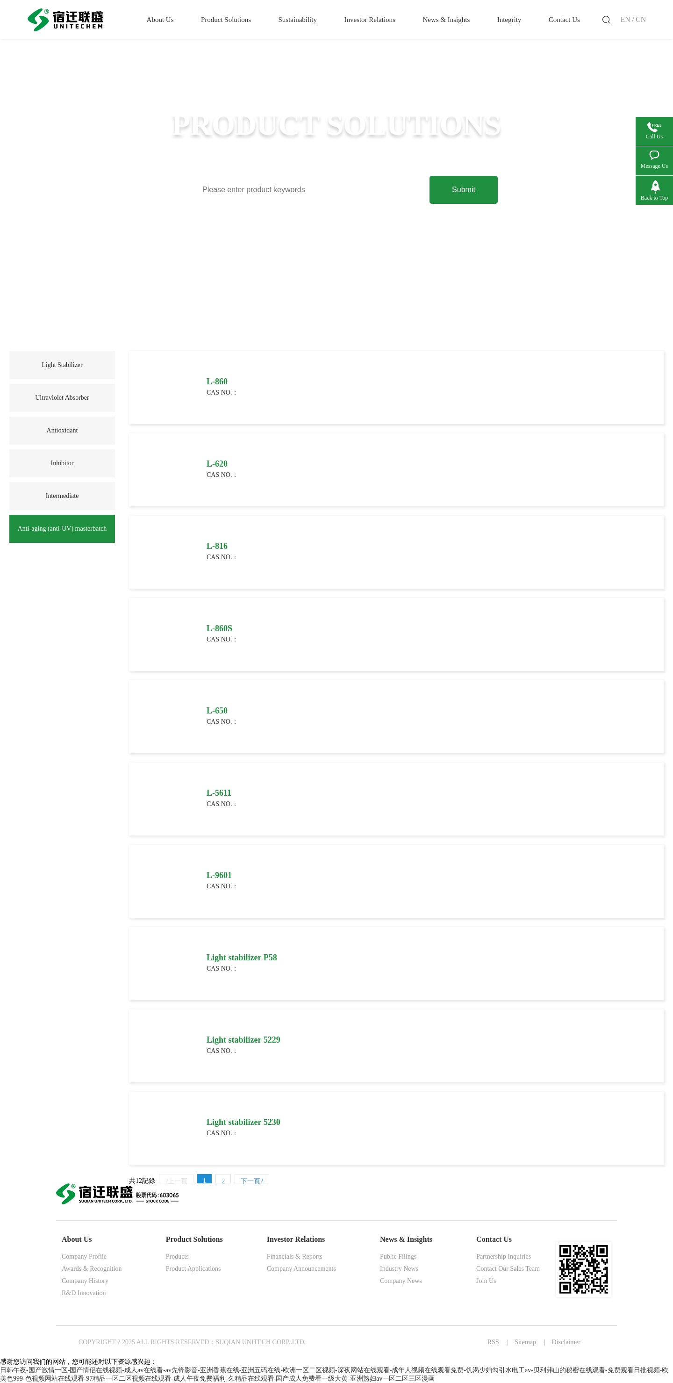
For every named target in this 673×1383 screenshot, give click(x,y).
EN (625, 19)
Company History (85, 1280)
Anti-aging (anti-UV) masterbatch (62, 528)
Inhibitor (62, 463)
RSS (493, 1342)
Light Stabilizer (62, 364)
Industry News (399, 1268)
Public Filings (398, 1256)
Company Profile (84, 1256)
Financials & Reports (294, 1256)
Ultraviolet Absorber (62, 397)
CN (641, 19)
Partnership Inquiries (503, 1256)
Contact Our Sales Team (508, 1268)
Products (177, 1256)
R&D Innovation (84, 1293)
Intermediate (62, 495)
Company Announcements (301, 1268)
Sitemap (525, 1342)
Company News (401, 1280)
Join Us (486, 1280)
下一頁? (252, 1180)
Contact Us (494, 1239)
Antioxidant (62, 430)
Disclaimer (566, 1342)
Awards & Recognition (92, 1268)
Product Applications (193, 1268)
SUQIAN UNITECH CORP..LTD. (260, 1342)
